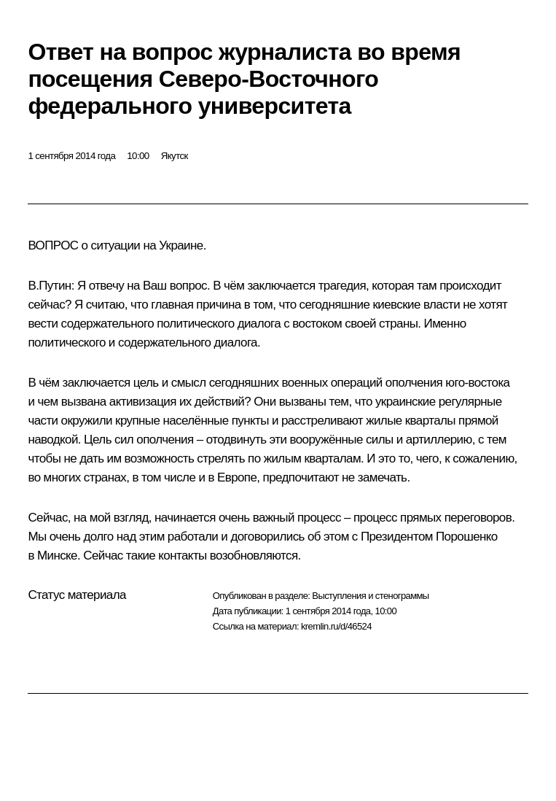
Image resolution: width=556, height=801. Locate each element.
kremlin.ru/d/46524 (336, 626)
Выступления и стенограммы (370, 595)
